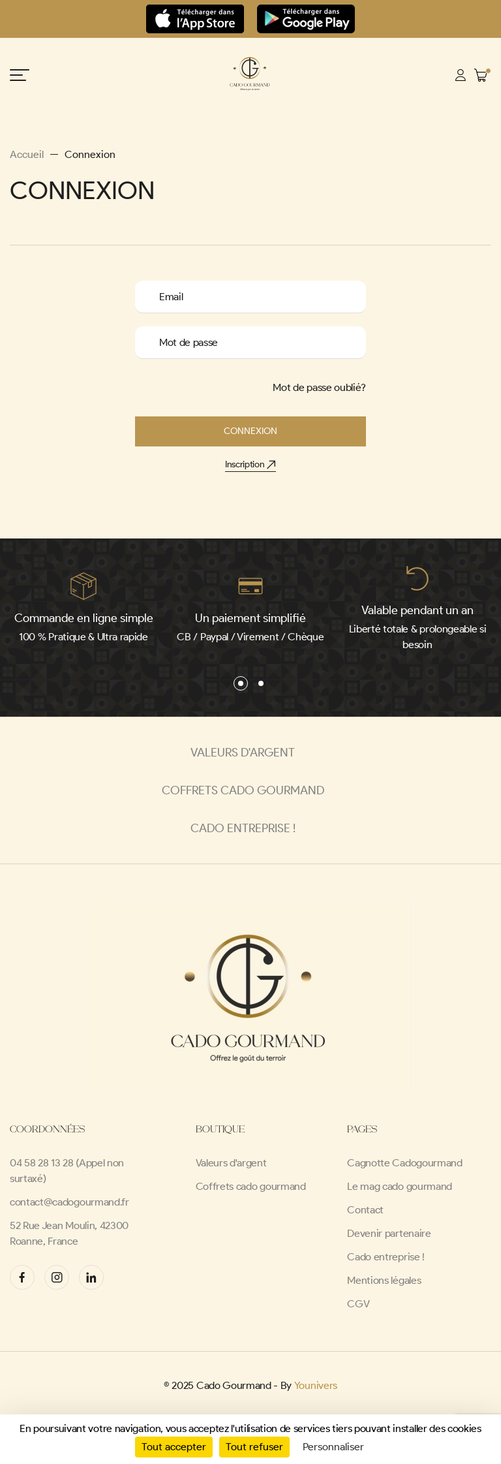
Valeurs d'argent (231, 1163)
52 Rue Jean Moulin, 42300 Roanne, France (69, 1233)
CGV (358, 1304)
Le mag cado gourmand (399, 1186)
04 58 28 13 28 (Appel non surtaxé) (67, 1171)
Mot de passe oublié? (319, 387)
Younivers (315, 1385)
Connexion (250, 431)
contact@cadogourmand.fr (69, 1202)
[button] (241, 683)
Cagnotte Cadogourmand (404, 1163)
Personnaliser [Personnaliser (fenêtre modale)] (333, 1447)
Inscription (250, 464)
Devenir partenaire (389, 1233)
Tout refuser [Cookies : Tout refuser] (254, 1447)
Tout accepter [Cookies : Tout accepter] (174, 1447)
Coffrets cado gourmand (251, 1186)
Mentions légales (384, 1280)
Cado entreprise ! (386, 1257)
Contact (365, 1210)
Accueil (27, 154)
